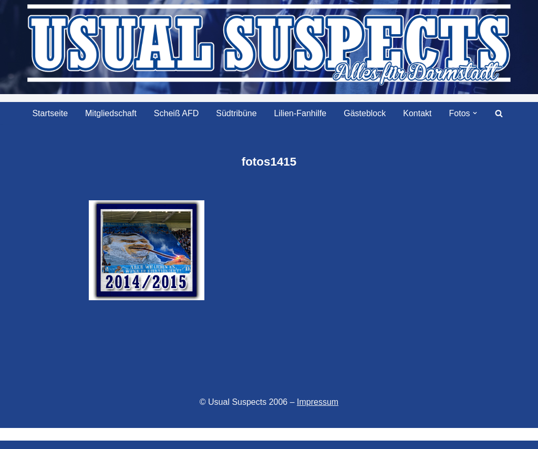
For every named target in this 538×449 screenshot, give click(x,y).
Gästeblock (365, 113)
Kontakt (417, 113)
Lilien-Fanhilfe (300, 113)
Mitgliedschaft (111, 113)
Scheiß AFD (176, 113)
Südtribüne (236, 113)
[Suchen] (499, 113)
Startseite (50, 113)
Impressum (317, 401)
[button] (475, 113)
